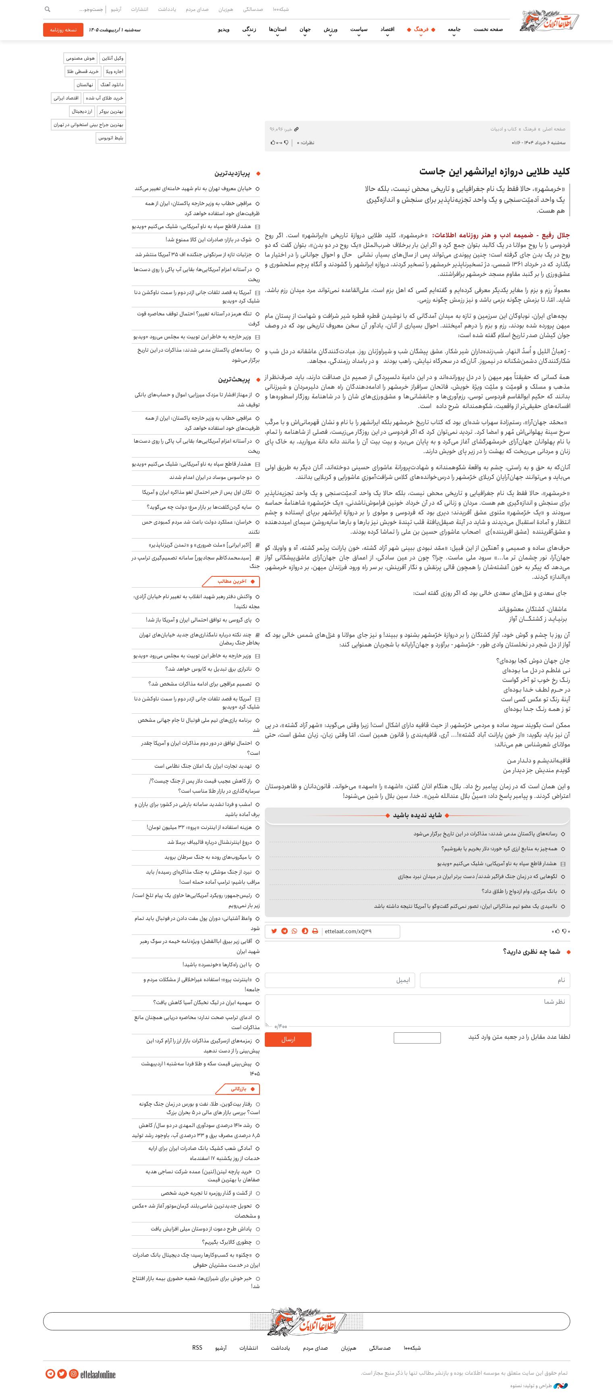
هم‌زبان (225, 9)
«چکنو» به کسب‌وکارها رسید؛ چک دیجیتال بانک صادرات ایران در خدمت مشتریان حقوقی (196, 1260)
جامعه (454, 29)
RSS (197, 1348)
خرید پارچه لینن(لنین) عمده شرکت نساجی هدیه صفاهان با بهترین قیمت (202, 1175)
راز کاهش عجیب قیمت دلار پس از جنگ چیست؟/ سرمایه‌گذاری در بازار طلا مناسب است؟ (204, 786)
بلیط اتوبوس (110, 138)
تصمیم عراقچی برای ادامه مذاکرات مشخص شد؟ (200, 683)
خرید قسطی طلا (83, 71)
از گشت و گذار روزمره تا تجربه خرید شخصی (206, 1193)
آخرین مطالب (232, 581)
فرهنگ (421, 29)
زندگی (249, 29)
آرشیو (116, 9)
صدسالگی (253, 9)
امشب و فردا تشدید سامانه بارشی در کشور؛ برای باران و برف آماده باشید (197, 809)
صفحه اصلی (553, 129)
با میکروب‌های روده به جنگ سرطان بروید (208, 857)
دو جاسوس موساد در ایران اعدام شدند (210, 477)
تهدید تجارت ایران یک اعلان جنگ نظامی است (203, 766)
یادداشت (167, 9)
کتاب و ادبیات (503, 129)
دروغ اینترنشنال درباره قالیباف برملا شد (209, 842)
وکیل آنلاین (112, 58)
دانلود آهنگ (111, 85)
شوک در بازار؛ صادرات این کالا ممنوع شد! (209, 239)
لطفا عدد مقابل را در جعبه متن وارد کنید (519, 1037)
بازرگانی (238, 1089)
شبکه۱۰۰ (281, 9)
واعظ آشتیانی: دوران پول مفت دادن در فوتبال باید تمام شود (197, 923)
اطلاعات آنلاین (550, 20)
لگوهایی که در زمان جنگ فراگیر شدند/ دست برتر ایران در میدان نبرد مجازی (477, 876)
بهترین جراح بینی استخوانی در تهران (88, 124)
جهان (305, 29)
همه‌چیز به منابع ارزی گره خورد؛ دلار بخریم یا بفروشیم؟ (499, 848)
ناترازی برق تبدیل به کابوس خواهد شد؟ (208, 669)
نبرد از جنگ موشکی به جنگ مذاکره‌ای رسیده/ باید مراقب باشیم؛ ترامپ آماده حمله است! (203, 877)
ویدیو (223, 29)
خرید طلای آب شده (104, 98)
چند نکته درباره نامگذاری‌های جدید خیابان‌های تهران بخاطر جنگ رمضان (199, 638)
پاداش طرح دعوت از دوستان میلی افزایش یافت (201, 1228)
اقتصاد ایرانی (66, 98)
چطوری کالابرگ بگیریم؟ (227, 1242)
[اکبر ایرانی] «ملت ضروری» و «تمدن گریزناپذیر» (200, 545)
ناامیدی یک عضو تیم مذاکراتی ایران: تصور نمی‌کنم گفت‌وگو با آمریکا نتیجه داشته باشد (465, 906)
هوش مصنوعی (80, 58)
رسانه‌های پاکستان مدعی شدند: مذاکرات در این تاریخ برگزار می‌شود (485, 833)
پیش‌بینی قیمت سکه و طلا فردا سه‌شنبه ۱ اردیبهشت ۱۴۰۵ (200, 1068)
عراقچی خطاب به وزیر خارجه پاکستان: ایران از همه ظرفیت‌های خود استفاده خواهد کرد (202, 208)
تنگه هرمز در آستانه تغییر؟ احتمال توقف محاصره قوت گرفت (198, 318)
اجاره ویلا (114, 71)
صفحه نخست (488, 29)
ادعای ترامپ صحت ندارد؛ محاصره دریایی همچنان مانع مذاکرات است (197, 1022)
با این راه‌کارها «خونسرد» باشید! (217, 964)
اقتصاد (387, 29)
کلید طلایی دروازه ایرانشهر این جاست (494, 171)
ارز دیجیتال (82, 111)
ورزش (330, 29)
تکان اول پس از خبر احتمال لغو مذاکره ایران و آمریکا (197, 492)
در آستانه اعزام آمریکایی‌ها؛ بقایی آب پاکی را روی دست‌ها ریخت (197, 274)
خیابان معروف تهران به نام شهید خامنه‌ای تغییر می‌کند (193, 188)
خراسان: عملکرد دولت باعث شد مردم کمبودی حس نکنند (201, 527)
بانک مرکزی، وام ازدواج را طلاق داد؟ (519, 891)
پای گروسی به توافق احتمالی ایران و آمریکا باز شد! (199, 619)
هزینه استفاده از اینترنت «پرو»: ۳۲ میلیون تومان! (199, 827)
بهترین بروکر (111, 111)
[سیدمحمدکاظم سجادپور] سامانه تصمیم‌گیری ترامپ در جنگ (196, 561)
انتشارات (139, 9)
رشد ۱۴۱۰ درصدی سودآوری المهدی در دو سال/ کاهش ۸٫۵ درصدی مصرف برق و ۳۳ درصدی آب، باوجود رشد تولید (196, 1130)
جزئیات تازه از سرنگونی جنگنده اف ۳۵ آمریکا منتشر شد (193, 254)
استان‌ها (278, 29)
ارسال (288, 1039)
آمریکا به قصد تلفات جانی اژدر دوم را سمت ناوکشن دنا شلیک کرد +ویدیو (197, 296)
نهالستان (85, 85)
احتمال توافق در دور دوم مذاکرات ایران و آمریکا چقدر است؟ (200, 748)
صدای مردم (197, 9)
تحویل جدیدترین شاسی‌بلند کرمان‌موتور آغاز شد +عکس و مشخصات (196, 1210)
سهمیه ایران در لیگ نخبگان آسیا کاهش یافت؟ (202, 1002)
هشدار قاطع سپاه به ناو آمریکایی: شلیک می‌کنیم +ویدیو (497, 863)
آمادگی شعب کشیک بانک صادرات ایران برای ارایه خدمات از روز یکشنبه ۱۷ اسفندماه (204, 1153)
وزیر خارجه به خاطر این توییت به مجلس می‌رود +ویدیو (192, 336)
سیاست (359, 29)
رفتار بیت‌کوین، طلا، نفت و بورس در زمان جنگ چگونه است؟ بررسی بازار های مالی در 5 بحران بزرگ (199, 1108)
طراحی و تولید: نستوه (539, 1385)
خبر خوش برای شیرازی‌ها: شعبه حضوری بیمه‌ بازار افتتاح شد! (196, 1282)
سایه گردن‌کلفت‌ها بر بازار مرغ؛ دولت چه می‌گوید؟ (199, 507)
